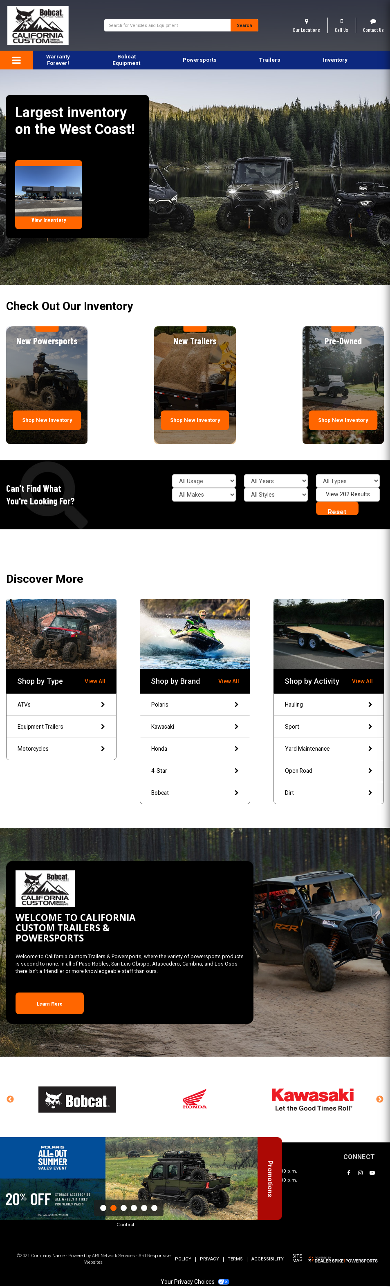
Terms (235, 1260)
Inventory (335, 60)
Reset (337, 512)
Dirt (328, 793)
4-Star (194, 771)
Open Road (328, 771)
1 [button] (103, 1208)
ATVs (61, 705)
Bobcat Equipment (126, 60)
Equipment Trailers (61, 727)
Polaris (194, 705)
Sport (328, 727)
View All (95, 681)
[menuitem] (126, 60)
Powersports (200, 60)
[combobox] (167, 25)
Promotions (266, 1189)
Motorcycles (61, 749)
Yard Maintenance (328, 749)
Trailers (269, 60)
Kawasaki (194, 727)
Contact (125, 1226)
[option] (129, 1178)
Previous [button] (10, 1101)
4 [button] (134, 1208)
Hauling (328, 705)
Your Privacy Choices (195, 1282)
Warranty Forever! (58, 60)
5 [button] (144, 1208)
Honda (194, 749)
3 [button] (124, 1208)
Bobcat (194, 793)
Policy (183, 1260)
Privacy (209, 1260)
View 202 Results (348, 494)
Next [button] (380, 1101)
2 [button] (113, 1208)
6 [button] (154, 1208)
